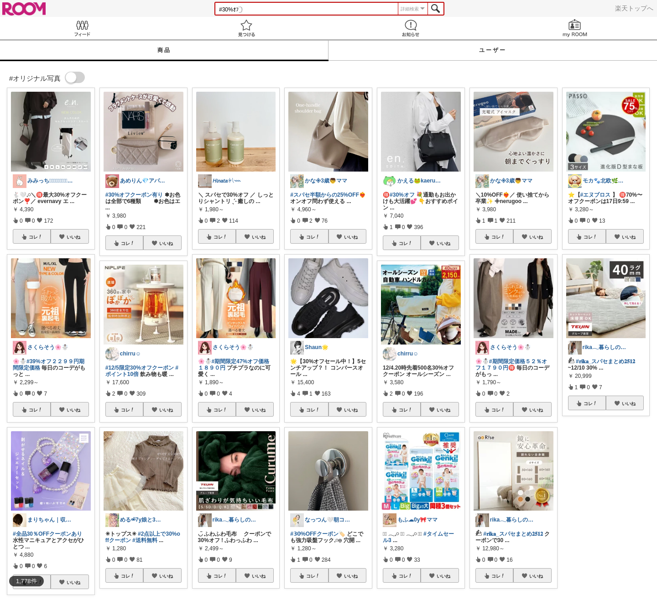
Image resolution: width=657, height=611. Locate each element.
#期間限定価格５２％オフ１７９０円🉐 (511, 364)
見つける (246, 28)
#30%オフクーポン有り (134, 195)
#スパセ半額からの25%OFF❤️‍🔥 (328, 195)
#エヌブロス (595, 195)
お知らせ (410, 28)
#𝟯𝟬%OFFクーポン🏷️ (317, 534)
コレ (35, 237)
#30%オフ (402, 195)
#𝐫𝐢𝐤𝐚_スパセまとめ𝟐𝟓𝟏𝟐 (512, 534)
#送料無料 (144, 540)
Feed (82, 28)
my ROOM (575, 28)
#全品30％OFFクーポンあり (47, 534)
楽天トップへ (634, 8)
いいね (73, 237)
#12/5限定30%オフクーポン (139, 368)
